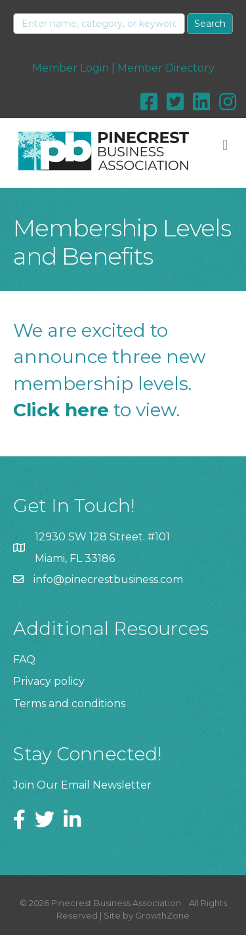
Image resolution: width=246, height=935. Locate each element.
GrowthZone (162, 915)
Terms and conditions (69, 703)
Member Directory (166, 68)
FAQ (24, 659)
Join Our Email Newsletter (82, 785)
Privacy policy (49, 681)
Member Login (70, 68)
